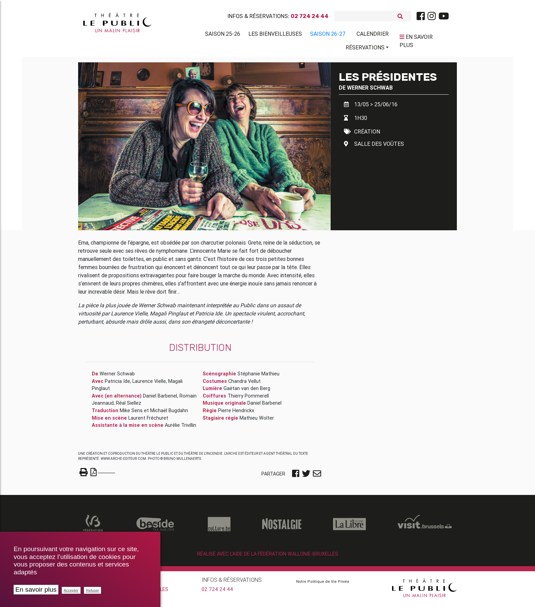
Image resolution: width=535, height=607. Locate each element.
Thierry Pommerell (248, 398)
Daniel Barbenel (160, 398)
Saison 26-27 (328, 35)
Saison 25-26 (222, 35)
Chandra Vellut (244, 384)
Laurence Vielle (149, 384)
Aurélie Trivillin (180, 428)
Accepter (71, 590)
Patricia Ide (117, 384)
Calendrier (373, 35)
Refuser (92, 590)
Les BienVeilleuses (275, 35)
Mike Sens (131, 413)
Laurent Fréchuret (148, 421)
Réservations (365, 48)
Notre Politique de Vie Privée (322, 584)
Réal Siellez (128, 406)
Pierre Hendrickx (236, 413)
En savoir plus (36, 589)
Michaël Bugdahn (169, 413)
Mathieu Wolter (257, 421)
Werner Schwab (370, 90)
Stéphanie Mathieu (258, 376)
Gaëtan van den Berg (246, 391)
